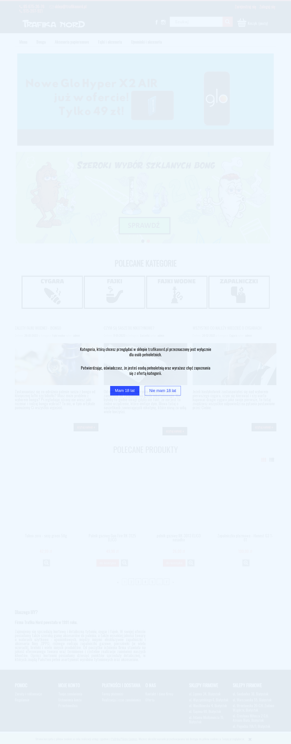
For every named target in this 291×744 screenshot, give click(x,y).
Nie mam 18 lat (162, 390)
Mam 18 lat (125, 390)
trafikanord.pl (158, 349)
